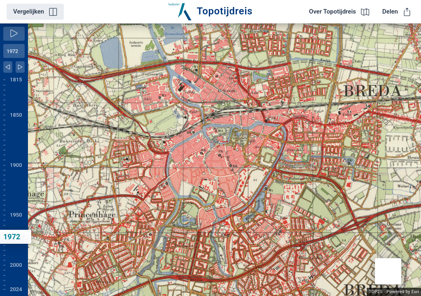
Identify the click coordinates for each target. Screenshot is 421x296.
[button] (388, 271)
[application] (224, 159)
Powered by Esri (402, 291)
